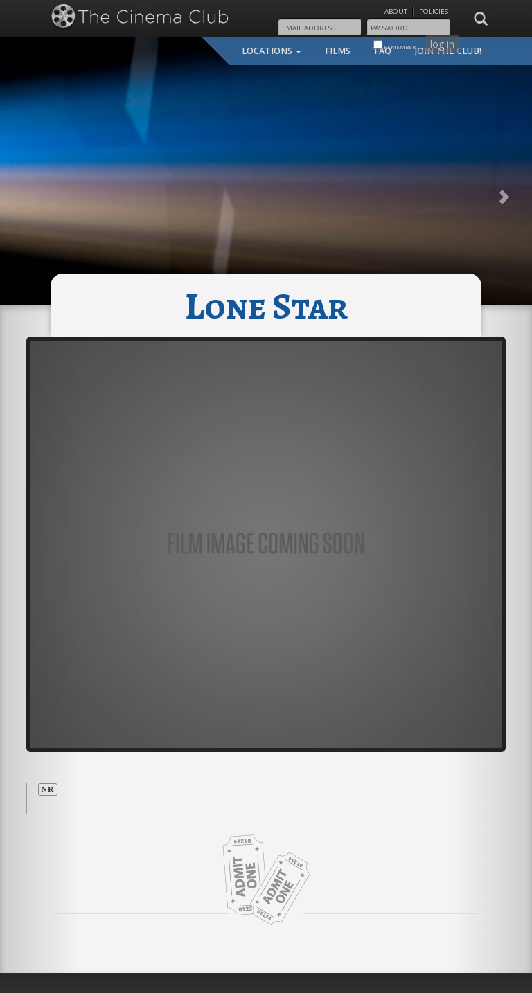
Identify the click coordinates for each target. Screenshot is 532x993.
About (395, 11)
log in (442, 44)
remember (394, 45)
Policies (433, 11)
